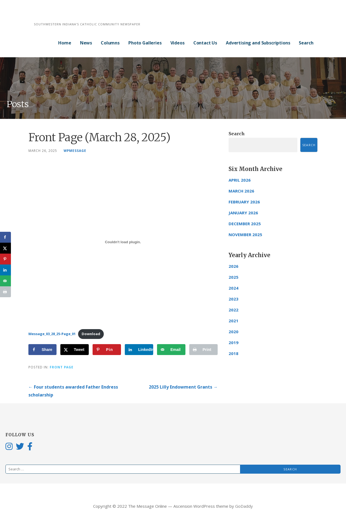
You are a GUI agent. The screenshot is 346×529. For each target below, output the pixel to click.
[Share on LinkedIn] (139, 349)
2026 (233, 266)
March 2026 (241, 191)
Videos (177, 43)
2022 (233, 309)
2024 (233, 288)
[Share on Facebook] (42, 349)
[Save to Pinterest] (107, 349)
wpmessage (75, 150)
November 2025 (245, 234)
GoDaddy (244, 506)
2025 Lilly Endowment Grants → (183, 387)
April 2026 (240, 180)
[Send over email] (171, 349)
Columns (110, 43)
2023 (233, 299)
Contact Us (205, 43)
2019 (233, 342)
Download (91, 333)
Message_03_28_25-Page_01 (52, 333)
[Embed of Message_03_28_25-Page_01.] (123, 242)
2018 (233, 353)
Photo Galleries (145, 43)
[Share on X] (74, 349)
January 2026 (243, 212)
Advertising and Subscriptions (258, 43)
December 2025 (245, 223)
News (86, 43)
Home (64, 43)
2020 (233, 331)
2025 (233, 277)
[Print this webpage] (203, 349)
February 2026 (244, 202)
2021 (233, 320)
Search (306, 43)
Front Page (61, 367)
